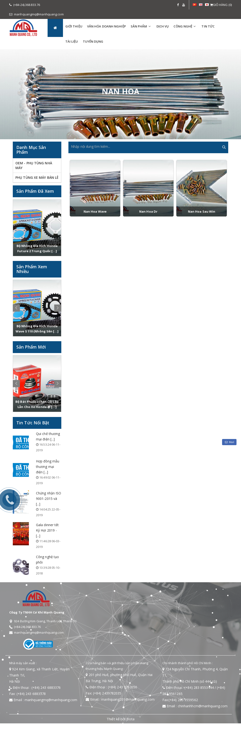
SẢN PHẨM (139, 26)
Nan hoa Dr (148, 211)
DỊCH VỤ (162, 26)
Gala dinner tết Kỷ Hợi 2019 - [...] (47, 530)
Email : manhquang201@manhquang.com (120, 699)
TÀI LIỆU (71, 41)
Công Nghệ (183, 26)
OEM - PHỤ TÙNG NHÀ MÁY (33, 165)
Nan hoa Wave (95, 211)
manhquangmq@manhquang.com (36, 14)
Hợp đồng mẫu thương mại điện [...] (47, 466)
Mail (229, 442)
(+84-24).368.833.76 (24, 5)
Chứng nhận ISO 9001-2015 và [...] (48, 498)
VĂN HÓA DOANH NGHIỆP (106, 26)
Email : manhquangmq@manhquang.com (43, 700)
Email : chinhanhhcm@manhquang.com (195, 706)
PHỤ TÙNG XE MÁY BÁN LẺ (36, 177)
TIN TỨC (207, 26)
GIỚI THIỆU (73, 26)
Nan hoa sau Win (201, 211)
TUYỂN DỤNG (93, 41)
